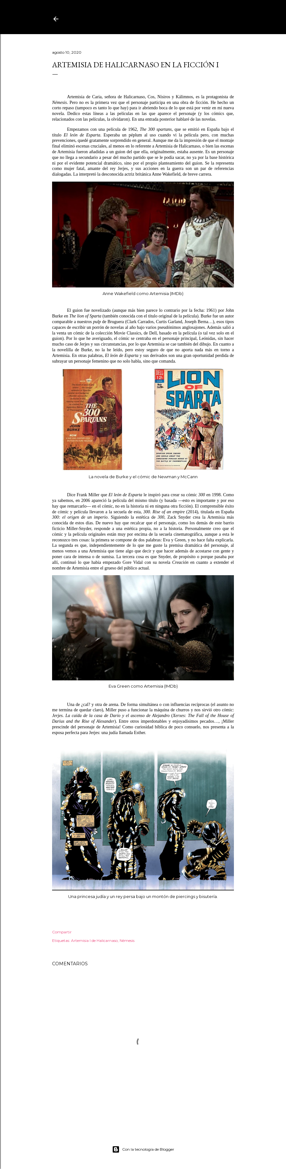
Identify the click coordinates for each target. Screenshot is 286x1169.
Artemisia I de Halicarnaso (94, 940)
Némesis (127, 940)
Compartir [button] (62, 932)
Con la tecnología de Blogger (143, 1149)
